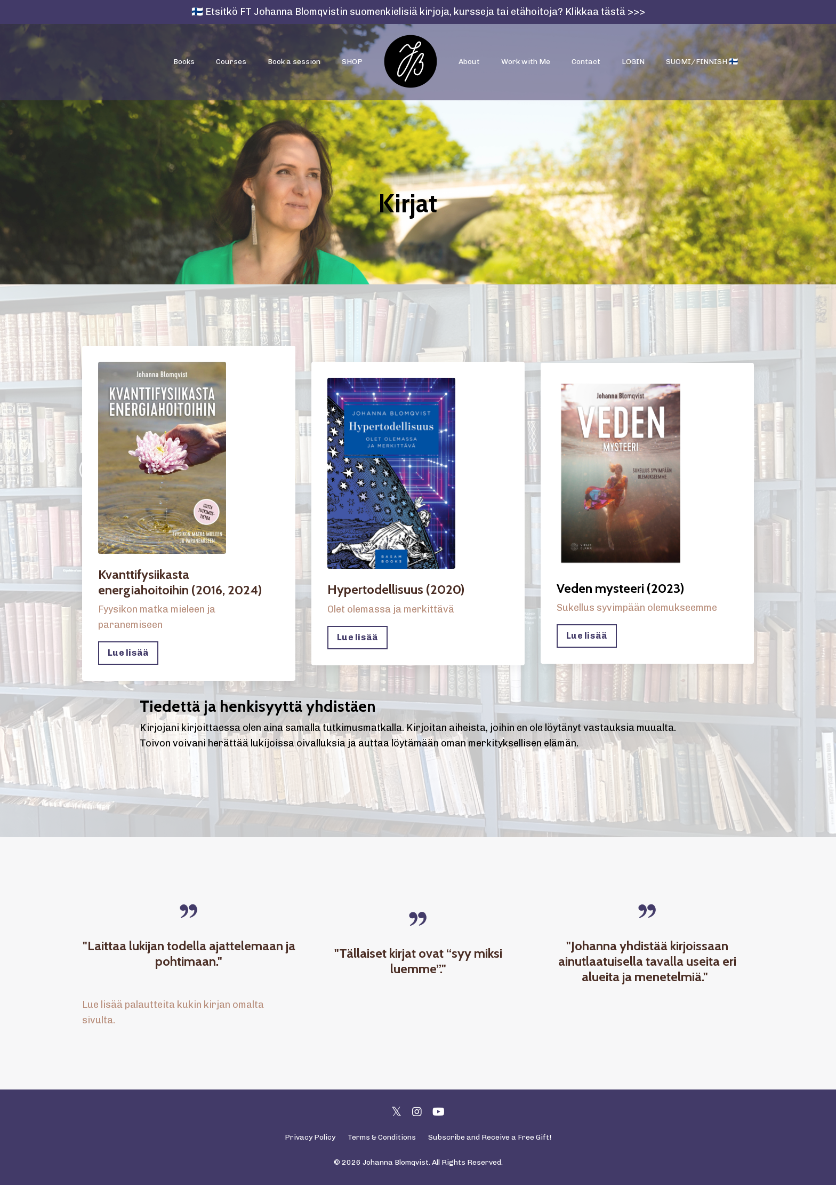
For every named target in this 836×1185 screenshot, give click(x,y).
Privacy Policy (310, 1137)
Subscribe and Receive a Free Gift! (489, 1137)
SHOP (352, 61)
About (469, 61)
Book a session (294, 61)
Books (184, 61)
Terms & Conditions (382, 1137)
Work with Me (525, 61)
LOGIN (633, 61)
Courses (231, 61)
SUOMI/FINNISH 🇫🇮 (702, 61)
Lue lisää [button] (128, 653)
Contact (586, 61)
